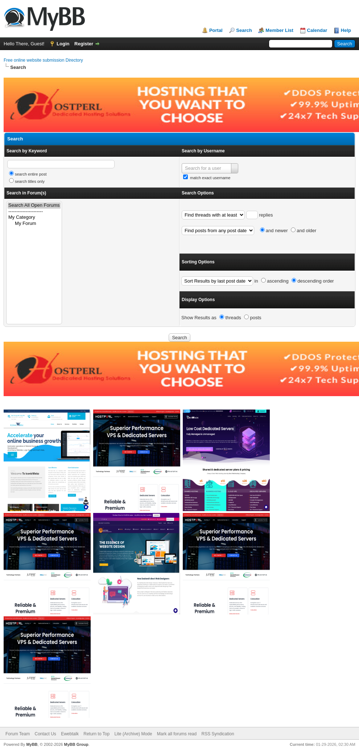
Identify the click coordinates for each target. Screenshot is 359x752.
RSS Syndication (218, 733)
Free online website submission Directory (43, 60)
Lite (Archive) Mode (133, 733)
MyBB (31, 744)
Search (244, 30)
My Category (34, 217)
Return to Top (96, 733)
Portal (216, 30)
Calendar (317, 30)
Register (83, 43)
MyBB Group (76, 744)
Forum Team (17, 733)
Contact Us (45, 733)
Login (63, 43)
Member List (279, 30)
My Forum (34, 224)
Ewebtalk (70, 733)
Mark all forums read (177, 733)
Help (346, 30)
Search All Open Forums (34, 205)
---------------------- (34, 212)
